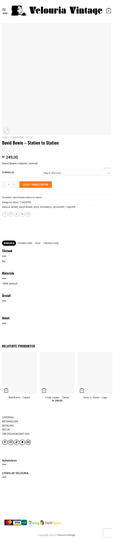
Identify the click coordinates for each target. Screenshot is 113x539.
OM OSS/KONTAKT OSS (15, 433)
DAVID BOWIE (25, 207)
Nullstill (107, 168)
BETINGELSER (10, 421)
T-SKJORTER (17, 137)
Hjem (5, 137)
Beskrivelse (9, 243)
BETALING (8, 425)
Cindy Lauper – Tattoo (57, 397)
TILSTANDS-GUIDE (25, 243)
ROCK (36, 207)
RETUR (6, 429)
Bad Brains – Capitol (19, 397)
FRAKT (37, 243)
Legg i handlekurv (35, 184)
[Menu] (5, 11)
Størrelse (8, 172)
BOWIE (14, 207)
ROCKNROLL (46, 207)
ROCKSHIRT (58, 207)
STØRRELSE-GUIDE (51, 243)
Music (29, 137)
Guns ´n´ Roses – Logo (95, 397)
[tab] (9, 243)
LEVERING (8, 417)
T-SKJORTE (70, 207)
